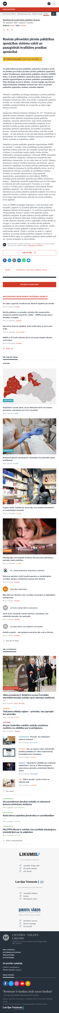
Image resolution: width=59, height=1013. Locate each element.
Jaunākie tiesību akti (31, 866)
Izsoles (26, 896)
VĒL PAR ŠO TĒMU (10, 357)
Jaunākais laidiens (31, 893)
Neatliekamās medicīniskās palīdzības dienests (21, 20)
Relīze (12, 25)
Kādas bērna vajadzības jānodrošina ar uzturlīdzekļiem (28, 815)
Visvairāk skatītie (30, 868)
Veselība (23, 25)
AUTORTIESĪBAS (8, 957)
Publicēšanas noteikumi (35, 245)
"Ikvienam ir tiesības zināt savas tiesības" (28, 991)
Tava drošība (20, 332)
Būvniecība (34, 742)
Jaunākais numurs (30, 921)
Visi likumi (27, 871)
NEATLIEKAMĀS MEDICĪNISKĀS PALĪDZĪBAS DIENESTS (25, 296)
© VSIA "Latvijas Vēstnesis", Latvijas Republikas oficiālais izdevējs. (25, 1004)
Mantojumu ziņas (30, 899)
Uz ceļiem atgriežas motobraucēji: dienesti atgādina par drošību (28, 303)
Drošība (17, 307)
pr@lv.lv (18, 970)
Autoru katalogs (29, 924)
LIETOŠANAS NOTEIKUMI (12, 952)
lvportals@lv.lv (14, 967)
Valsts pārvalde (19, 703)
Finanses (17, 835)
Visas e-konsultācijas (14, 840)
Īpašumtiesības (19, 807)
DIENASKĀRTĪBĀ (9, 9)
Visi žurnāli (27, 926)
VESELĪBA (6, 363)
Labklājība (33, 785)
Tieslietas (17, 731)
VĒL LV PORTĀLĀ (9, 649)
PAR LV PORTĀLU (9, 950)
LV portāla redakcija (12, 963)
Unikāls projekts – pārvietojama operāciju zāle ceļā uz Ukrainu (28, 632)
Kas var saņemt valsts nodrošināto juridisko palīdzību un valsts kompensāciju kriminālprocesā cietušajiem (36, 751)
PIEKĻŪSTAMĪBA (8, 955)
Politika (16, 717)
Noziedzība (34, 774)
